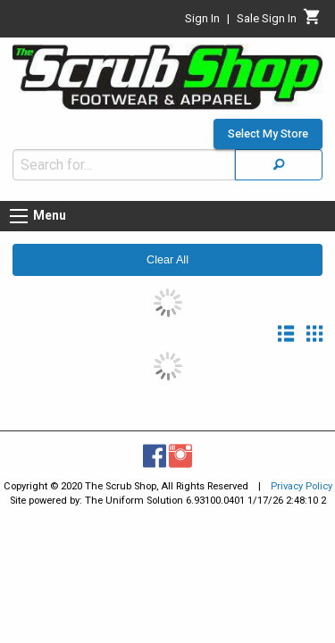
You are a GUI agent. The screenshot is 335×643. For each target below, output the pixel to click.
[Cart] (312, 21)
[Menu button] (19, 207)
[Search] (278, 155)
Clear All (167, 251)
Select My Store (268, 125)
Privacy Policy (301, 477)
